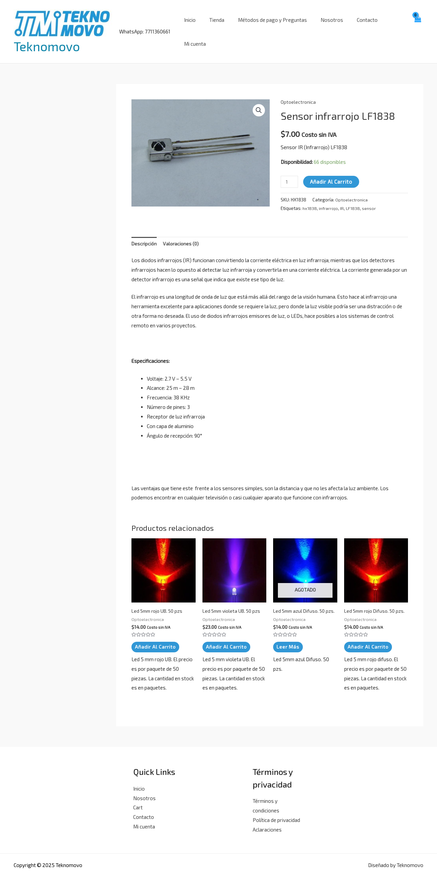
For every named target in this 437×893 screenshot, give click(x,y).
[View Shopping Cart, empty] (417, 27)
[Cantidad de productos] (290, 174)
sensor (371, 199)
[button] (258, 102)
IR (343, 199)
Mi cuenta (388, 27)
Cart (138, 806)
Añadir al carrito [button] (156, 640)
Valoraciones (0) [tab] (182, 235)
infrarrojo (329, 199)
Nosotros (324, 27)
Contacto (356, 27)
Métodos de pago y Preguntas (268, 27)
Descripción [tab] (144, 235)
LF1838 (354, 199)
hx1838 (310, 199)
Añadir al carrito (332, 173)
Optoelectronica (299, 93)
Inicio (193, 27)
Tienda (216, 27)
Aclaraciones (267, 828)
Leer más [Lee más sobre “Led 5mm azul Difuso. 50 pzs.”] (288, 645)
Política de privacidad (276, 819)
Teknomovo (47, 41)
